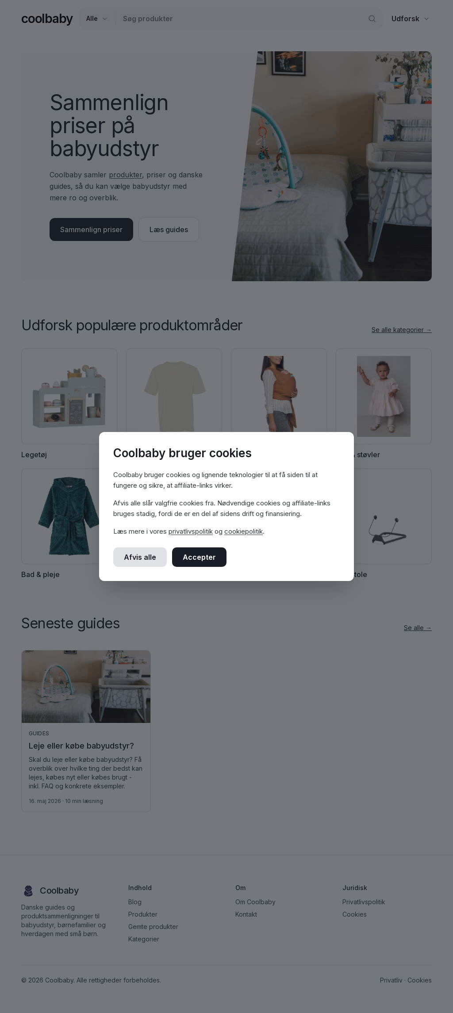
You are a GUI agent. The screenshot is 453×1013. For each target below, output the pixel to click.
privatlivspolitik (191, 531)
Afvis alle (140, 557)
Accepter (199, 557)
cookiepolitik (243, 531)
